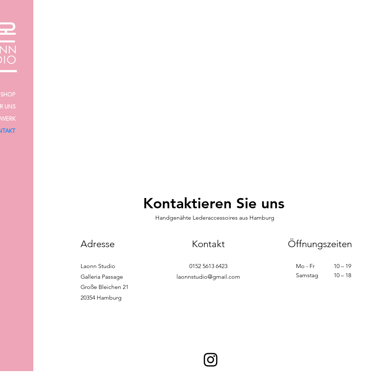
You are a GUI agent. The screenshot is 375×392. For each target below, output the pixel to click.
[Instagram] (210, 360)
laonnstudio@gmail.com (208, 276)
